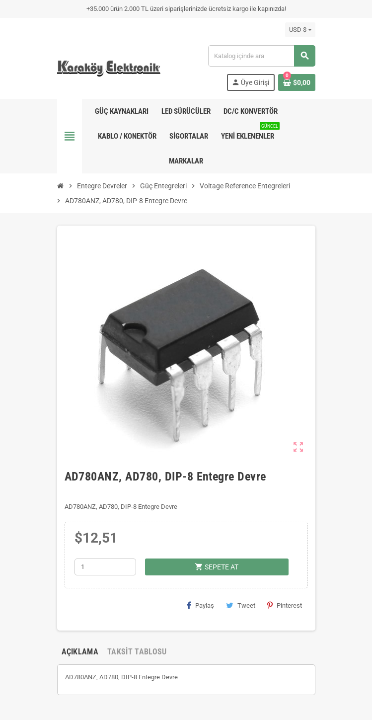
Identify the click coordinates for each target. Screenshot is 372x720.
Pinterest (284, 605)
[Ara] (261, 56)
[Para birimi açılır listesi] (300, 29)
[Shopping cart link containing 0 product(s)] (296, 82)
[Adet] (105, 567)
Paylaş (200, 605)
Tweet (240, 605)
